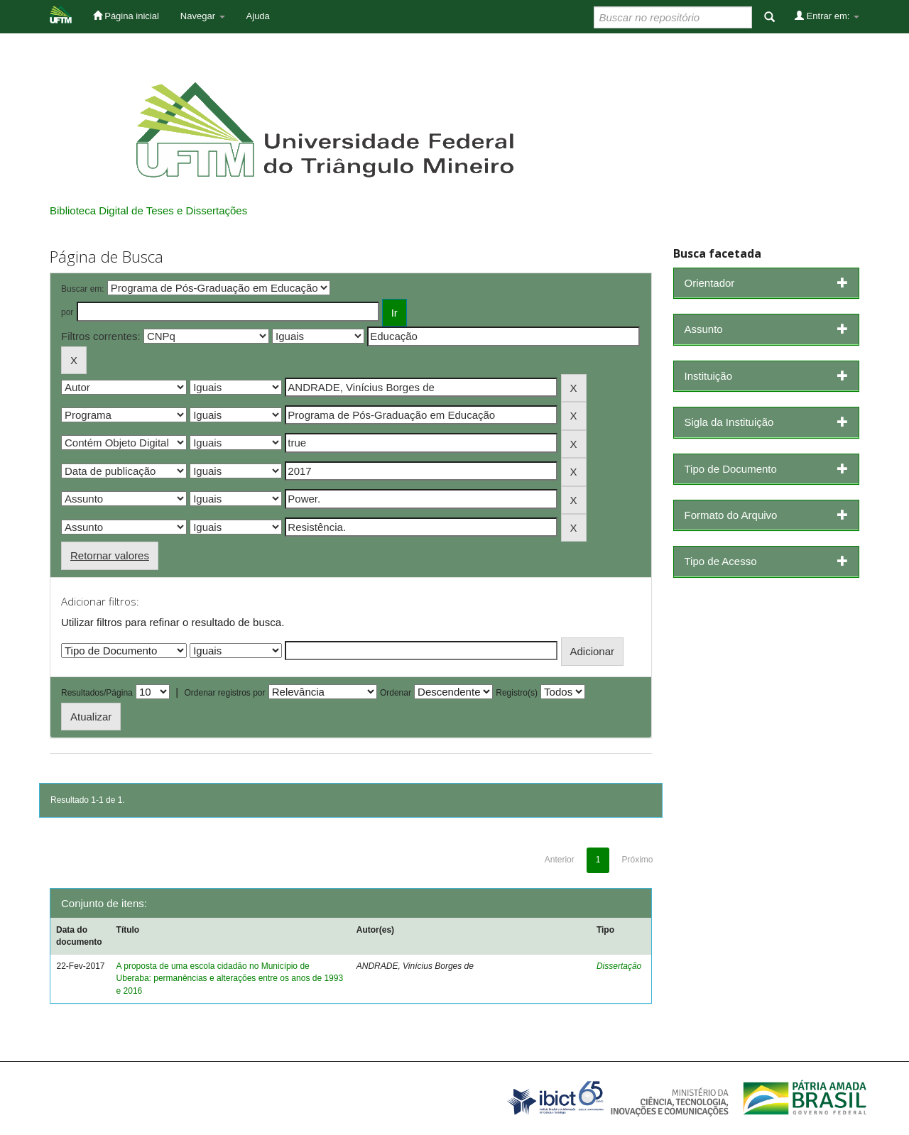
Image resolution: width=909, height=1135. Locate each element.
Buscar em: (82, 289)
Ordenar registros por (224, 693)
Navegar (202, 16)
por (67, 312)
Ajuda (258, 16)
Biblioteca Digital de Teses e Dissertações (148, 210)
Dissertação (619, 966)
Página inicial (126, 15)
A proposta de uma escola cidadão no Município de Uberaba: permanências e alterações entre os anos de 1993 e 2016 (230, 978)
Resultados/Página (97, 693)
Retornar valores (109, 555)
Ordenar (395, 693)
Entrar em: (827, 15)
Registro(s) (517, 693)
